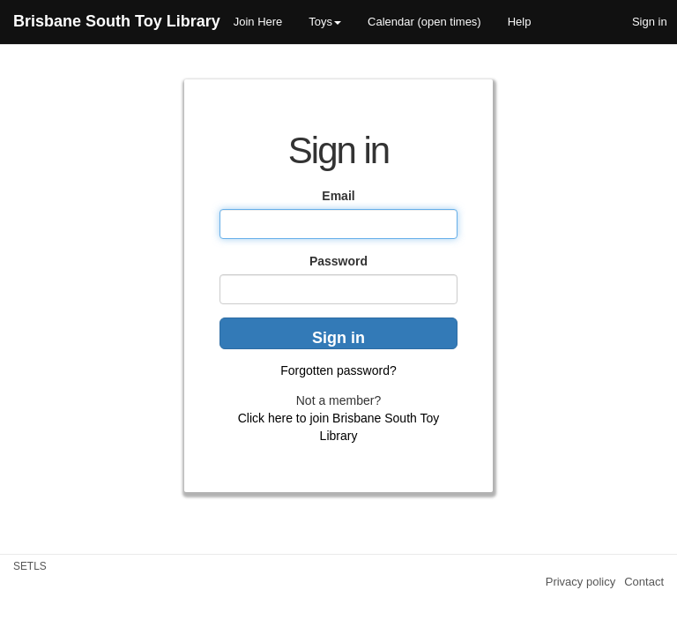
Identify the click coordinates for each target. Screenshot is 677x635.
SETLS (30, 566)
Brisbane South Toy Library (116, 21)
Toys (325, 21)
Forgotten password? (338, 370)
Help (520, 21)
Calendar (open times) (424, 21)
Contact (644, 581)
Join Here (258, 21)
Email (338, 196)
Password (338, 261)
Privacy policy (580, 581)
